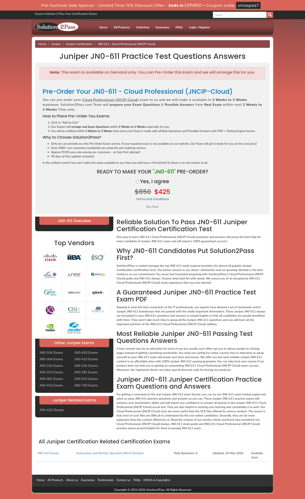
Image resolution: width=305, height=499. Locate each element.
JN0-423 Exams (86, 359)
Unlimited (142, 27)
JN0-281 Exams (86, 372)
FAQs (179, 27)
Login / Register (199, 27)
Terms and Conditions (152, 199)
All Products (122, 27)
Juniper (56, 44)
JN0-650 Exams (86, 352)
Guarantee (162, 27)
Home (103, 27)
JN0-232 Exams (51, 365)
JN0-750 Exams (86, 385)
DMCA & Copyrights (156, 480)
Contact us (123, 480)
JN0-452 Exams (51, 385)
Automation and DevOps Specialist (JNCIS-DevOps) (109, 453)
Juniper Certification (79, 44)
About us (72, 480)
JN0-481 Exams (51, 379)
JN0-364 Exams (51, 359)
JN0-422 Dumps (51, 410)
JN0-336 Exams (86, 365)
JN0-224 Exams (51, 372)
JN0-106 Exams (51, 352)
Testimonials (105, 480)
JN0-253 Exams (86, 379)
